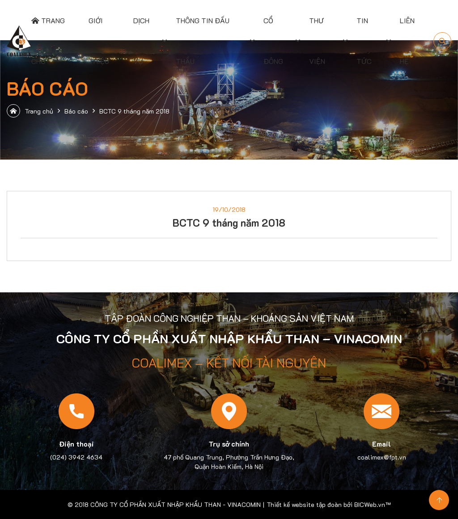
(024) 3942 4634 (76, 457)
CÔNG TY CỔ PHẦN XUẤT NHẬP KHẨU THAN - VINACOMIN (175, 504)
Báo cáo (76, 111)
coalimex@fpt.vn (381, 457)
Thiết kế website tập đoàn (304, 504)
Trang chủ (30, 111)
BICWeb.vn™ (372, 504)
